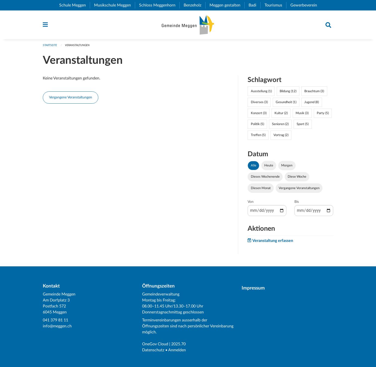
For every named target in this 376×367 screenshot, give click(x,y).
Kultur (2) (281, 113)
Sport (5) (303, 124)
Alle (253, 165)
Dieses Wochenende (265, 176)
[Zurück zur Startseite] (188, 25)
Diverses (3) (259, 102)
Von (251, 202)
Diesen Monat (261, 188)
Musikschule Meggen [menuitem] (114, 5)
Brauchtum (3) (314, 91)
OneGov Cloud (155, 344)
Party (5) (323, 113)
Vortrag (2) (280, 135)
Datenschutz (153, 350)
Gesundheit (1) (286, 102)
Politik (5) (257, 124)
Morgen (286, 165)
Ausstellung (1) (261, 91)
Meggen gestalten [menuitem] (227, 5)
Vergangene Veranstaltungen (70, 97)
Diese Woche (297, 176)
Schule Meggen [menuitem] (74, 5)
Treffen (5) (258, 135)
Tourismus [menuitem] (275, 5)
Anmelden (177, 350)
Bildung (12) (288, 91)
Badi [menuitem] (254, 5)
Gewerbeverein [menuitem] (305, 5)
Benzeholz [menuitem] (194, 5)
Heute (268, 165)
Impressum (253, 288)
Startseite (50, 45)
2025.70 (178, 344)
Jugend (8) (311, 102)
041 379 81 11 (55, 320)
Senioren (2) (280, 124)
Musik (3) (302, 113)
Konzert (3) (259, 113)
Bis (296, 202)
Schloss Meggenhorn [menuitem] (159, 5)
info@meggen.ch (57, 326)
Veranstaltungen (77, 45)
